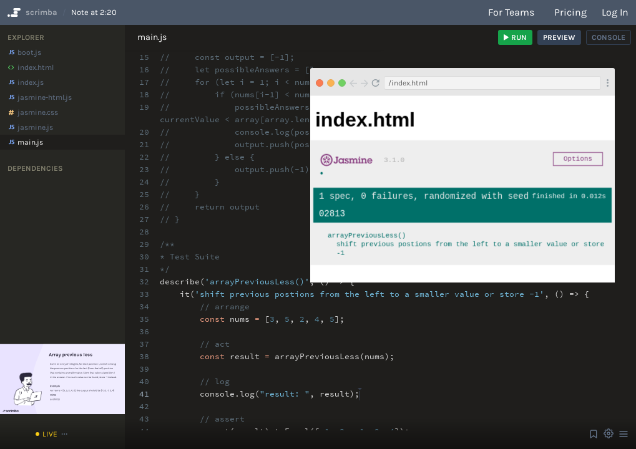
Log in (615, 12)
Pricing (570, 12)
